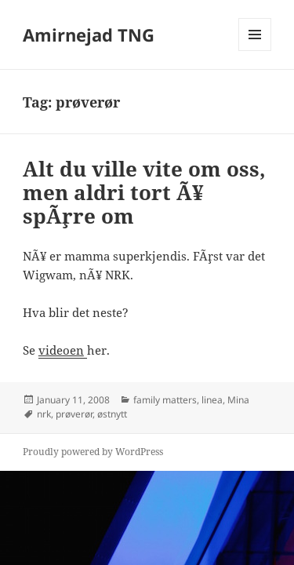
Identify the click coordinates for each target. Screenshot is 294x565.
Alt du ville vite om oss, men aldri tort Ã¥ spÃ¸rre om (144, 192)
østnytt (112, 414)
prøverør (74, 414)
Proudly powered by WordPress (93, 451)
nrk (44, 414)
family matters (165, 399)
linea (212, 399)
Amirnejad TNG (88, 34)
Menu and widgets (255, 50)
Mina (238, 399)
